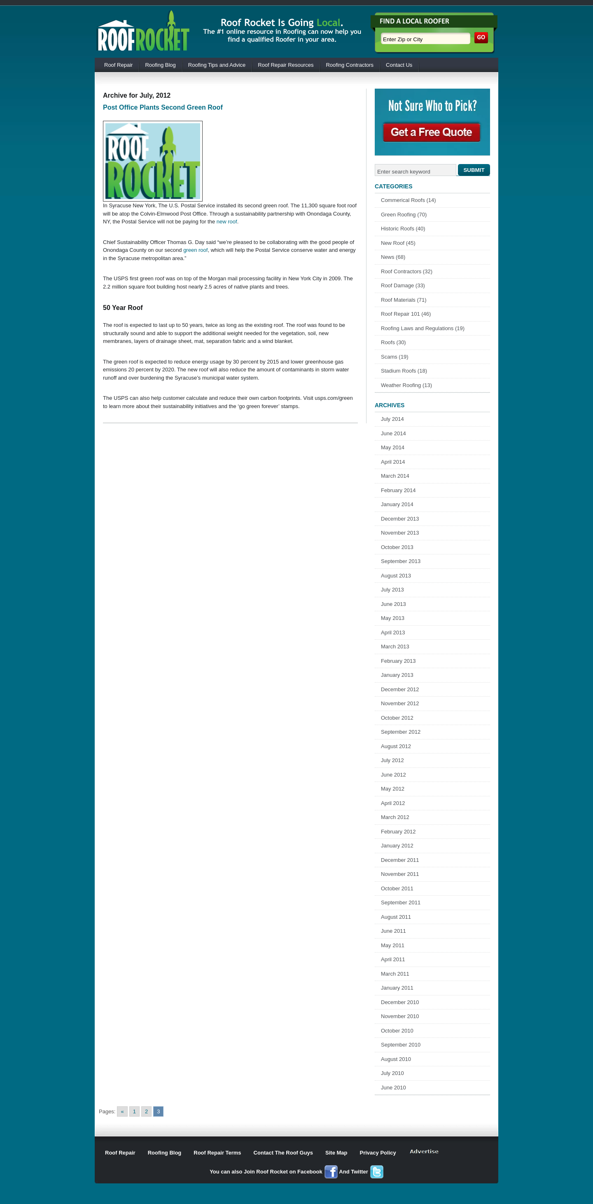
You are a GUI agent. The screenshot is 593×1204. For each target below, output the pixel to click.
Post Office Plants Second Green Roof (163, 107)
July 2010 (392, 1073)
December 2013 (400, 519)
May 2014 (392, 447)
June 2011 (393, 931)
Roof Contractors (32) (406, 271)
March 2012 (395, 817)
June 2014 (393, 433)
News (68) (393, 257)
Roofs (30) (393, 342)
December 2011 (400, 860)
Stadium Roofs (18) (404, 371)
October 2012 (397, 718)
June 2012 (393, 775)
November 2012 (400, 703)
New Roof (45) (398, 243)
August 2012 (396, 746)
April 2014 (393, 462)
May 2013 (392, 618)
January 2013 (397, 675)
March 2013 (395, 646)
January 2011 (397, 988)
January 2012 (397, 846)
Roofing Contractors (350, 65)
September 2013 (400, 561)
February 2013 (398, 661)
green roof (195, 250)
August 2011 (396, 917)
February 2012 (398, 831)
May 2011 (392, 945)
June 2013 (393, 604)
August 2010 (396, 1059)
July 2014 (392, 419)
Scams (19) (394, 357)
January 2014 (397, 504)
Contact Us (399, 65)
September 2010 (400, 1045)
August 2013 (396, 576)
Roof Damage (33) (403, 285)
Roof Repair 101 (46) (406, 314)
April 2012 (393, 803)
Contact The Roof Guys (283, 1153)
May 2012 (392, 789)
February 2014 (398, 490)
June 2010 (393, 1087)
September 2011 (400, 902)
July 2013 (392, 590)
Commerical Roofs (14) (408, 200)
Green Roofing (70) (404, 214)
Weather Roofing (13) (406, 385)
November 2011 (400, 874)
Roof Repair (118, 65)
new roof (227, 221)
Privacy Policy (378, 1153)
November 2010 (400, 1016)
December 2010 (400, 1002)
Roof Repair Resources (285, 65)
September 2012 (400, 732)
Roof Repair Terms (217, 1153)
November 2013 (400, 533)
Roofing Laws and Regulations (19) (423, 328)
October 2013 (397, 547)
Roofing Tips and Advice (216, 65)
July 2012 (392, 760)
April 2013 (393, 632)
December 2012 (400, 689)
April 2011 (393, 959)
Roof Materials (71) (404, 300)
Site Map (336, 1153)
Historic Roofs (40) (403, 228)
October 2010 (397, 1031)
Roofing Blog (160, 65)
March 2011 (395, 974)
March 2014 (395, 476)
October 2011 (397, 888)
